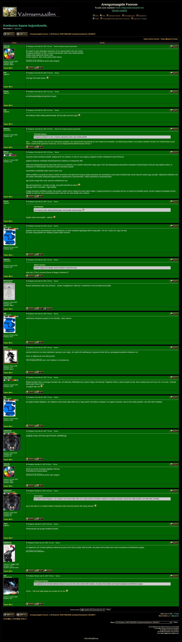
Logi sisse (135, 19)
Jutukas (144, 19)
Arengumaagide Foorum (39, 34)
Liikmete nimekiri (113, 16)
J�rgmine (18, 28)
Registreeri (141, 16)
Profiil (96, 19)
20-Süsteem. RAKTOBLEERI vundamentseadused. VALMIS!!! (72, 34)
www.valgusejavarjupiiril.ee (129, 7)
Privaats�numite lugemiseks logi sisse (115, 19)
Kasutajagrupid (128, 16)
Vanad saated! (119, 10)
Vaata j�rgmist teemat (169, 39)
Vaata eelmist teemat (151, 39)
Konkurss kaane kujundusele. (25, 25)
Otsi (102, 16)
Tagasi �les (8, 68)
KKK (95, 16)
